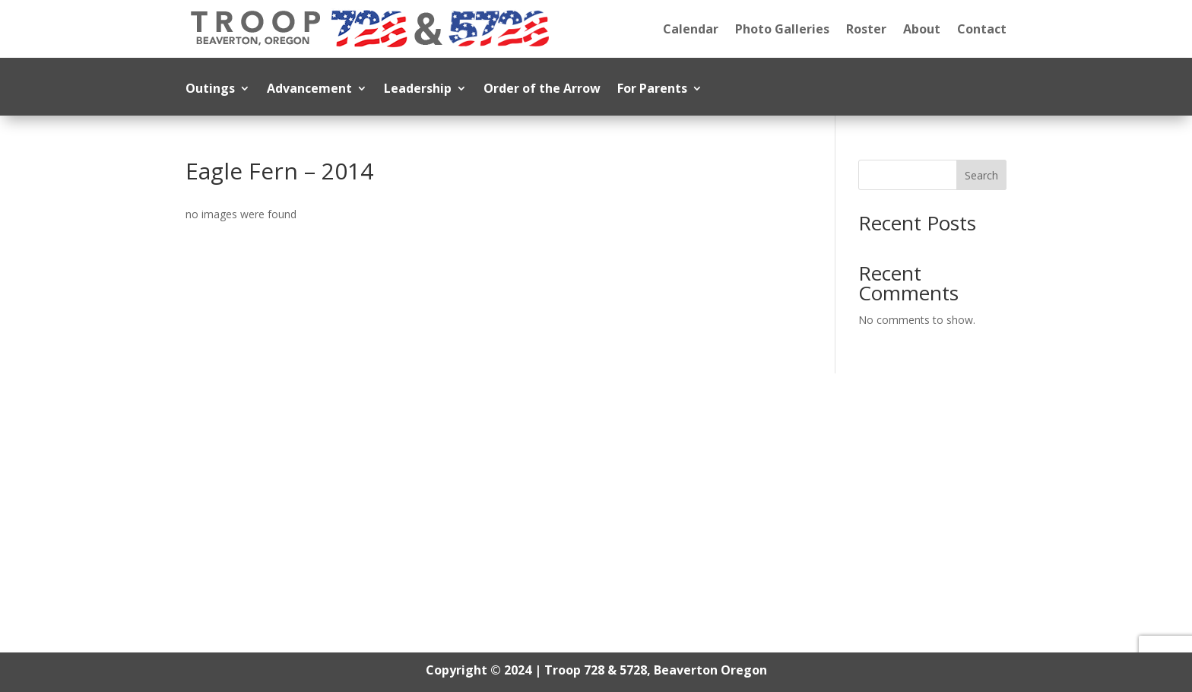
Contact (982, 29)
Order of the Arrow (542, 90)
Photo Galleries (782, 29)
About (921, 29)
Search (981, 175)
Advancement (309, 90)
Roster (866, 29)
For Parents (652, 90)
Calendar (690, 29)
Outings (210, 90)
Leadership (418, 90)
